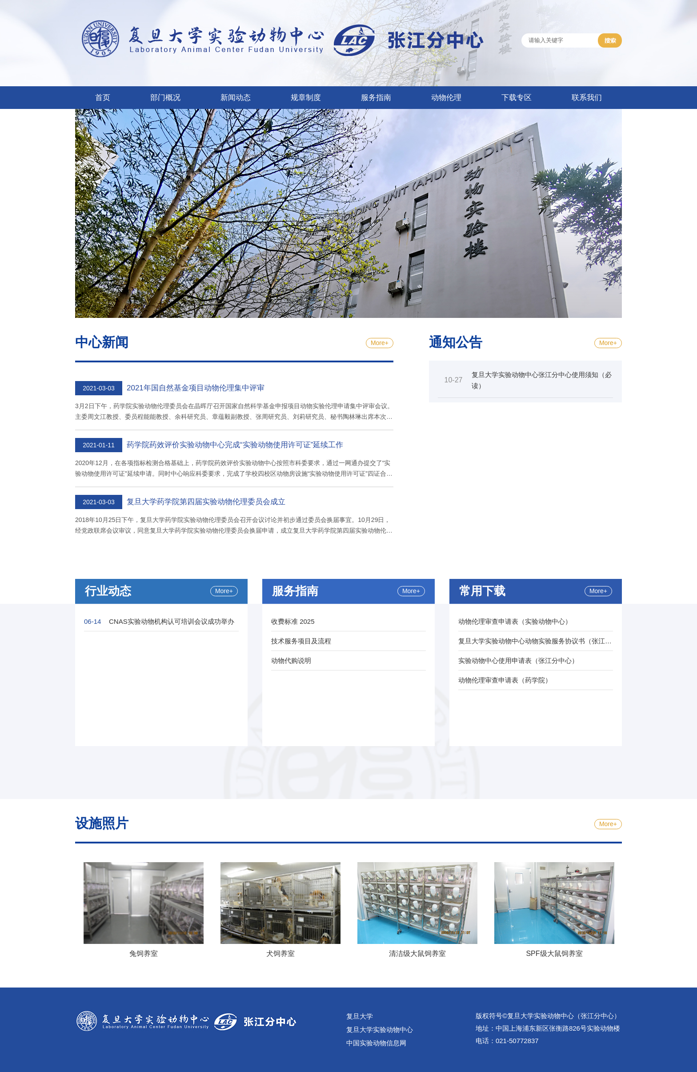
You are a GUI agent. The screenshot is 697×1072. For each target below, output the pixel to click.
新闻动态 (235, 97)
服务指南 (376, 97)
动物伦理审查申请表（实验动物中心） (515, 621)
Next (628, 911)
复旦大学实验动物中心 (379, 1029)
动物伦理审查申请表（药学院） (505, 680)
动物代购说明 (291, 660)
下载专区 (516, 97)
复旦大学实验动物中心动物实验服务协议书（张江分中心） (545, 641)
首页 (102, 97)
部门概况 (165, 97)
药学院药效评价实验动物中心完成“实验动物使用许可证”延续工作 (235, 445)
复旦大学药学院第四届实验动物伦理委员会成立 (206, 502)
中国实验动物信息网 (376, 1043)
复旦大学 (359, 1016)
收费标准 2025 (293, 621)
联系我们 (587, 97)
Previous (68, 911)
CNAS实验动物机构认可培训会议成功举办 (171, 621)
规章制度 (306, 97)
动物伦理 (446, 97)
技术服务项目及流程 (301, 641)
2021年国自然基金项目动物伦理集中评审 (195, 388)
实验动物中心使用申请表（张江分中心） (518, 660)
